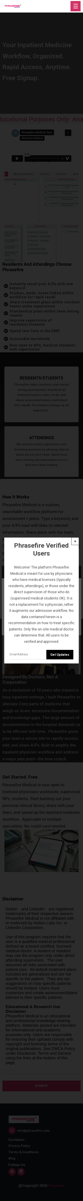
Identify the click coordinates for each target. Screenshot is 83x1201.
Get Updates (59, 655)
